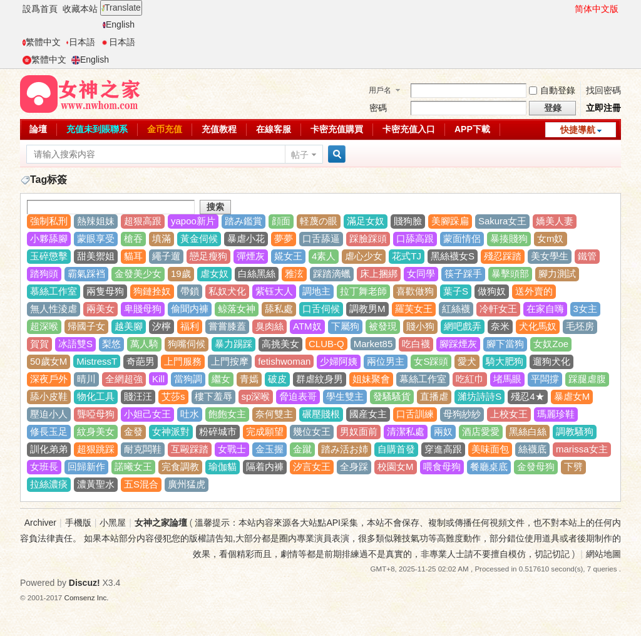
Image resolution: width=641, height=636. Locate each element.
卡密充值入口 (408, 129)
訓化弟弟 (49, 449)
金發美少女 (138, 273)
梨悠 (111, 343)
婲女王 (288, 256)
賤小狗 (420, 326)
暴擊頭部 (510, 273)
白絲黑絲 (256, 273)
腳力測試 (557, 273)
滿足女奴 (365, 221)
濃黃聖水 (96, 484)
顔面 (281, 221)
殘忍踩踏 (502, 256)
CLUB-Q (326, 343)
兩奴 (443, 431)
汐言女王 (312, 466)
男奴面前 (358, 431)
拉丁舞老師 (363, 291)
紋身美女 (96, 431)
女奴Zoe (550, 343)
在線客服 (273, 129)
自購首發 (396, 449)
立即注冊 (603, 108)
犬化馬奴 (537, 326)
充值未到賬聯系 (97, 129)
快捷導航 (577, 130)
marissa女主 (582, 449)
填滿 (161, 238)
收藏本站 (80, 9)
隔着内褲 (265, 466)
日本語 (80, 42)
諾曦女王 (133, 466)
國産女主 (368, 414)
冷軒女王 (498, 308)
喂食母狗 (442, 466)
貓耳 (133, 256)
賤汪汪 (138, 396)
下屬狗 (345, 326)
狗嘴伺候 (186, 343)
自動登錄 (552, 90)
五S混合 (141, 484)
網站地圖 (603, 554)
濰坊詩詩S (479, 396)
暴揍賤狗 (509, 238)
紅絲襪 (456, 308)
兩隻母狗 (105, 291)
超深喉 (44, 326)
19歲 (181, 273)
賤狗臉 (408, 221)
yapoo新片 (193, 221)
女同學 (421, 273)
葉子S (455, 291)
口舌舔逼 (321, 238)
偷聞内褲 (189, 308)
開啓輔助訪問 (569, 8)
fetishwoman (284, 361)
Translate (121, 8)
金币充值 (164, 129)
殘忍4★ (527, 396)
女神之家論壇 (161, 523)
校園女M (395, 466)
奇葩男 (140, 361)
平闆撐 (545, 378)
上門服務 (183, 361)
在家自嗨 (545, 308)
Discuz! (84, 583)
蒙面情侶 (462, 238)
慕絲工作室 (53, 291)
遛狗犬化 (551, 361)
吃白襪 (416, 343)
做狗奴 (492, 291)
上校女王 (509, 414)
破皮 (277, 378)
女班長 (44, 466)
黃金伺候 (199, 238)
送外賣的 (534, 291)
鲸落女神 (236, 308)
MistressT (96, 361)
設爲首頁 (40, 9)
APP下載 (472, 129)
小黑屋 (113, 523)
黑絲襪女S (452, 256)
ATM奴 (307, 326)
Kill (158, 378)
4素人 (324, 256)
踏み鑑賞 (243, 221)
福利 (189, 326)
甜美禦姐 (96, 256)
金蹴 (302, 449)
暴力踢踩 (233, 343)
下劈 (573, 466)
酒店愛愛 (481, 431)
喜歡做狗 (415, 291)
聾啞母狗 (96, 414)
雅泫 (294, 273)
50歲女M (48, 361)
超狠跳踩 (96, 449)
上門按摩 (230, 361)
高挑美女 (280, 343)
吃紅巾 (470, 378)
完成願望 (265, 431)
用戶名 (380, 90)
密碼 (378, 108)
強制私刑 (49, 221)
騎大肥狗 (504, 361)
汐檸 (161, 326)
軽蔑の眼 (318, 221)
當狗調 (188, 378)
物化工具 (96, 396)
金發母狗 (536, 466)
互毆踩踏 (189, 449)
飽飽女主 (227, 414)
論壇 (38, 129)
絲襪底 (532, 449)
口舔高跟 (415, 238)
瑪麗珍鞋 (556, 414)
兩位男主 (385, 361)
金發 (133, 431)
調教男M (367, 308)
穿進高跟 (443, 449)
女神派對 (171, 431)
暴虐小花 (246, 238)
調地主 (316, 291)
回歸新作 (86, 466)
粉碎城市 (218, 431)
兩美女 (100, 308)
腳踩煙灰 (458, 343)
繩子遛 (166, 256)
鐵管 (587, 256)
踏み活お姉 (344, 449)
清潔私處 (405, 431)
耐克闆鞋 (143, 449)
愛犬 (467, 361)
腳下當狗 (505, 343)
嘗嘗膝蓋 (227, 326)
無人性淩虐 (53, 308)
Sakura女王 (502, 221)
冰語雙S (75, 343)
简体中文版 (596, 9)
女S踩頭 (431, 361)
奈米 (500, 326)
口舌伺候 (321, 308)
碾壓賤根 (321, 414)
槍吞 (133, 238)
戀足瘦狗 (208, 256)
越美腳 (129, 326)
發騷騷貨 (392, 396)
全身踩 (354, 466)
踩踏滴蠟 (332, 273)
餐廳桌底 (489, 466)
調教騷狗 (574, 431)
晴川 (86, 378)
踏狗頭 (44, 273)
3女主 (585, 308)
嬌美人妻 (554, 221)
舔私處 (279, 308)
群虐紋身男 (319, 378)
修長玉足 (49, 431)
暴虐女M (572, 396)
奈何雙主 (274, 414)
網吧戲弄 (462, 326)
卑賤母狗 (143, 308)
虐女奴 (214, 273)
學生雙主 (345, 396)
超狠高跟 (143, 221)
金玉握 (269, 449)
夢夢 (283, 238)
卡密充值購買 (336, 129)
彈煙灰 (251, 256)
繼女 (221, 378)
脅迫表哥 (298, 396)
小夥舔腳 (49, 238)
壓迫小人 (49, 414)
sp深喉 (256, 396)
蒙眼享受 (96, 238)
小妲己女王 (147, 414)
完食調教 (180, 466)
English (119, 24)
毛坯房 (580, 326)
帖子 (300, 155)
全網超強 (124, 378)
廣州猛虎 (186, 484)
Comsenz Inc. (86, 597)
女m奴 (550, 238)
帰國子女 (86, 326)
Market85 (373, 343)
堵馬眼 (507, 378)
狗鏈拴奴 (152, 291)
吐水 (189, 414)
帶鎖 (189, 291)
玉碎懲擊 (49, 256)
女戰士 (232, 449)
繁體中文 (42, 42)
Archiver (40, 523)
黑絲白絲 (527, 431)
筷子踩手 (463, 273)
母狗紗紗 (462, 414)
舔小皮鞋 (49, 396)
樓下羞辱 (213, 396)
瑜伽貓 (222, 466)
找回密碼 (603, 90)
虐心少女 (363, 256)
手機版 (78, 523)
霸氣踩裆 (86, 273)
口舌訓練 (415, 414)
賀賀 (39, 343)
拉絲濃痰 (49, 484)
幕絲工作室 (422, 378)
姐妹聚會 (371, 378)
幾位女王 (312, 431)
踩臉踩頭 (368, 238)
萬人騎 (144, 343)
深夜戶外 (49, 378)
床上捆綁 (378, 273)
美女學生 (549, 256)
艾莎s (173, 396)
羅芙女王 (414, 308)
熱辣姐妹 (96, 221)
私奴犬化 (227, 291)
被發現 (383, 326)
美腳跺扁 (450, 221)
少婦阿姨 (338, 361)
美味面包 (490, 449)
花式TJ (406, 256)
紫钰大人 (274, 291)
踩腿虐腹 (587, 378)
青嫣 (249, 378)
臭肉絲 (269, 326)
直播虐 (434, 396)
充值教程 (219, 129)
